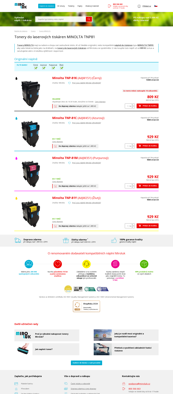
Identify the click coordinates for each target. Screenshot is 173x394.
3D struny (61, 6)
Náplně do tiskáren (46, 6)
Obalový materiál (92, 6)
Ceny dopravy (100, 102)
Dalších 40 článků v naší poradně (86, 363)
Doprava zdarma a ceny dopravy (83, 389)
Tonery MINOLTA (44, 31)
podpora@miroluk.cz (139, 383)
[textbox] (61, 19)
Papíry (79, 6)
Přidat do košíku (147, 106)
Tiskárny (71, 6)
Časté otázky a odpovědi (80, 383)
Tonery (33, 31)
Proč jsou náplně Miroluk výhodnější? (86, 83)
